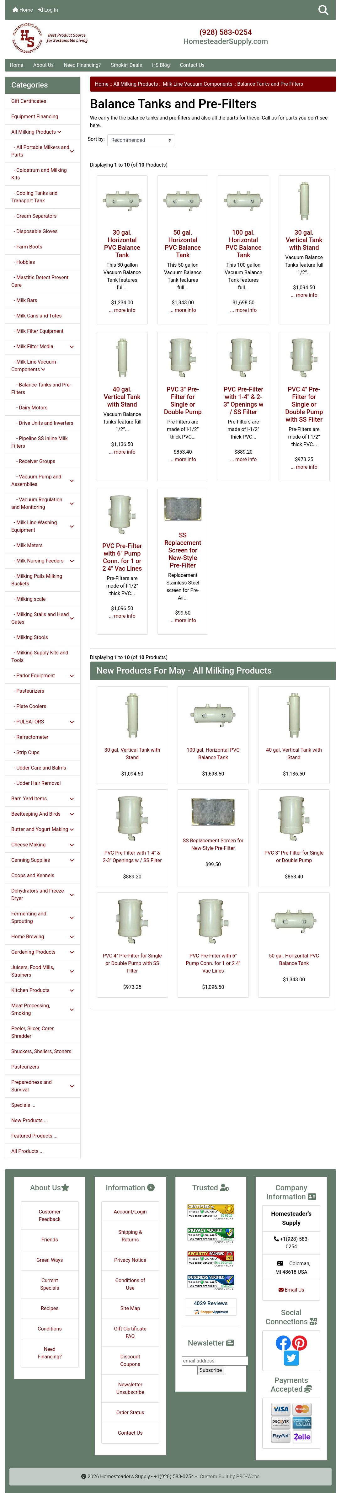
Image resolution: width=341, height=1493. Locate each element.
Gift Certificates (28, 101)
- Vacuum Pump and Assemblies (42, 480)
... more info (122, 310)
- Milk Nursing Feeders (42, 561)
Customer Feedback (50, 1215)
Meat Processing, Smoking (42, 1009)
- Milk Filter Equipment (37, 331)
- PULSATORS (42, 722)
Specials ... (23, 1105)
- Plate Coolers (28, 706)
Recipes (49, 1308)
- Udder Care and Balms (38, 768)
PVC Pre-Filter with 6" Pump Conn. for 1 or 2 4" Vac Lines (122, 557)
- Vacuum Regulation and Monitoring (42, 503)
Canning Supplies (42, 860)
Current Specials (49, 1284)
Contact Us (192, 65)
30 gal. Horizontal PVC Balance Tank (122, 244)
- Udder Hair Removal (36, 783)
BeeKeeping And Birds (42, 814)
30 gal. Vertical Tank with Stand (304, 240)
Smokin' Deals (126, 65)
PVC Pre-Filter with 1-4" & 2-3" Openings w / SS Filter (243, 401)
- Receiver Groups (33, 461)
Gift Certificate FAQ (130, 1332)
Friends (49, 1240)
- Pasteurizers (27, 691)
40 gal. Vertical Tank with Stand (122, 397)
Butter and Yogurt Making (42, 829)
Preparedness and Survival (42, 1086)
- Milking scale (28, 599)
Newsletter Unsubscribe (130, 1388)
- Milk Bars (24, 300)
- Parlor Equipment (42, 676)
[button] (323, 10)
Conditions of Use (130, 1284)
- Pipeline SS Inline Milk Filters (39, 442)
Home (23, 10)
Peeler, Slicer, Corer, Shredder (33, 1032)
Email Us (291, 1290)
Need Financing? (82, 65)
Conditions (50, 1329)
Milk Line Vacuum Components (197, 84)
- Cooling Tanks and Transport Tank (34, 197)
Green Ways (49, 1260)
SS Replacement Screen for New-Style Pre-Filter (182, 550)
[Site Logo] (60, 38)
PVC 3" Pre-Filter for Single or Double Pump (183, 401)
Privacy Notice (130, 1260)
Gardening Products (42, 952)
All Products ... (27, 1151)
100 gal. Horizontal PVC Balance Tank (243, 244)
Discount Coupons (130, 1360)
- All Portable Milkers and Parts (42, 151)
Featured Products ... (34, 1136)
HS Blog (161, 65)
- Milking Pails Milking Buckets (36, 580)
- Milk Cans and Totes (36, 316)
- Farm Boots (26, 247)
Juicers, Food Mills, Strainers (42, 971)
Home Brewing (42, 937)
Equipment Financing (34, 117)
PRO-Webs (248, 1477)
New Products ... (29, 1120)
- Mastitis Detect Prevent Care (39, 281)
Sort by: (96, 139)
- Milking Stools (29, 637)
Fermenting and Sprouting (42, 917)
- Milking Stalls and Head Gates (42, 618)
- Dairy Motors (29, 408)
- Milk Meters (27, 545)
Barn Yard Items (42, 799)
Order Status (130, 1413)
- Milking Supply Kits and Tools (39, 656)
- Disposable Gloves (34, 231)
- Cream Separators (34, 216)
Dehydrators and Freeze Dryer (42, 894)
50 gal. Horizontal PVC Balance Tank (183, 244)
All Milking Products (136, 84)
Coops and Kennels (32, 875)
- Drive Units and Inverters (42, 423)
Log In (48, 10)
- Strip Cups (25, 752)
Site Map (130, 1308)
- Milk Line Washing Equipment (42, 526)
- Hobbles (23, 262)
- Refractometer (29, 737)
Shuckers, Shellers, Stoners (41, 1051)
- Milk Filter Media (42, 346)
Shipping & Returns (130, 1236)
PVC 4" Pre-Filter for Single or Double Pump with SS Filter (304, 404)
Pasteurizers (25, 1067)
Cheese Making (42, 845)
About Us (43, 65)
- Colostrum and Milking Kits (39, 174)
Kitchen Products (42, 990)
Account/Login (130, 1212)
